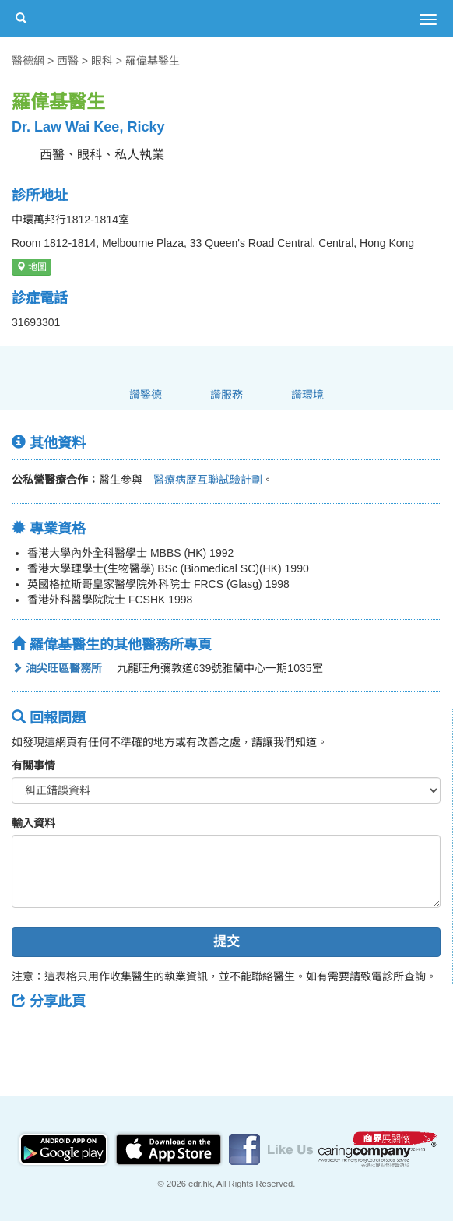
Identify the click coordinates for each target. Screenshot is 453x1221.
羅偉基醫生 (152, 61)
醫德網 (28, 61)
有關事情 (33, 765)
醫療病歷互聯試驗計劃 (202, 479)
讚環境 (307, 395)
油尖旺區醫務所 (57, 668)
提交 (226, 941)
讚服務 (226, 395)
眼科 (102, 61)
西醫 (68, 61)
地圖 (31, 267)
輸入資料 (33, 823)
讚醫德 (145, 395)
